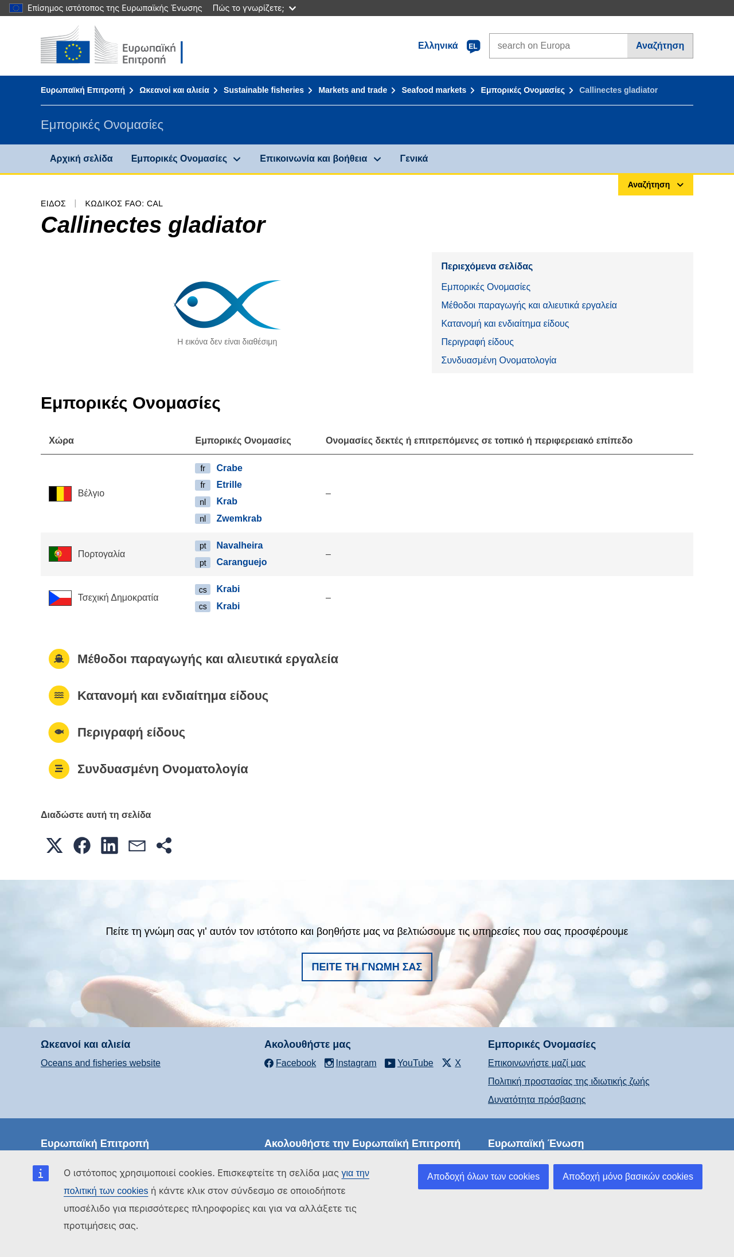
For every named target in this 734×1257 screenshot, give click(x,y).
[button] (54, 845)
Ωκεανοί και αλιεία (174, 90)
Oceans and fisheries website (101, 1063)
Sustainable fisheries (264, 90)
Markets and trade (352, 90)
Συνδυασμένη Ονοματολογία (498, 360)
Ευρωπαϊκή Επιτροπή (83, 90)
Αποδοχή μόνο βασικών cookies (628, 1176)
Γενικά (414, 158)
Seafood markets (433, 90)
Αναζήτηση (660, 45)
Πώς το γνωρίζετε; (254, 8)
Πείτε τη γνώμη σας (367, 967)
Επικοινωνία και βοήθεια (313, 158)
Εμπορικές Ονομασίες (523, 90)
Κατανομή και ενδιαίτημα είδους (505, 323)
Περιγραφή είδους (477, 342)
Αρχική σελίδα (81, 158)
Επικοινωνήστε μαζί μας (536, 1063)
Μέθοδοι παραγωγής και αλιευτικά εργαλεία (529, 305)
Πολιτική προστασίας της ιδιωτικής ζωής (569, 1081)
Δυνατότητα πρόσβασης (537, 1100)
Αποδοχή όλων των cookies (483, 1176)
